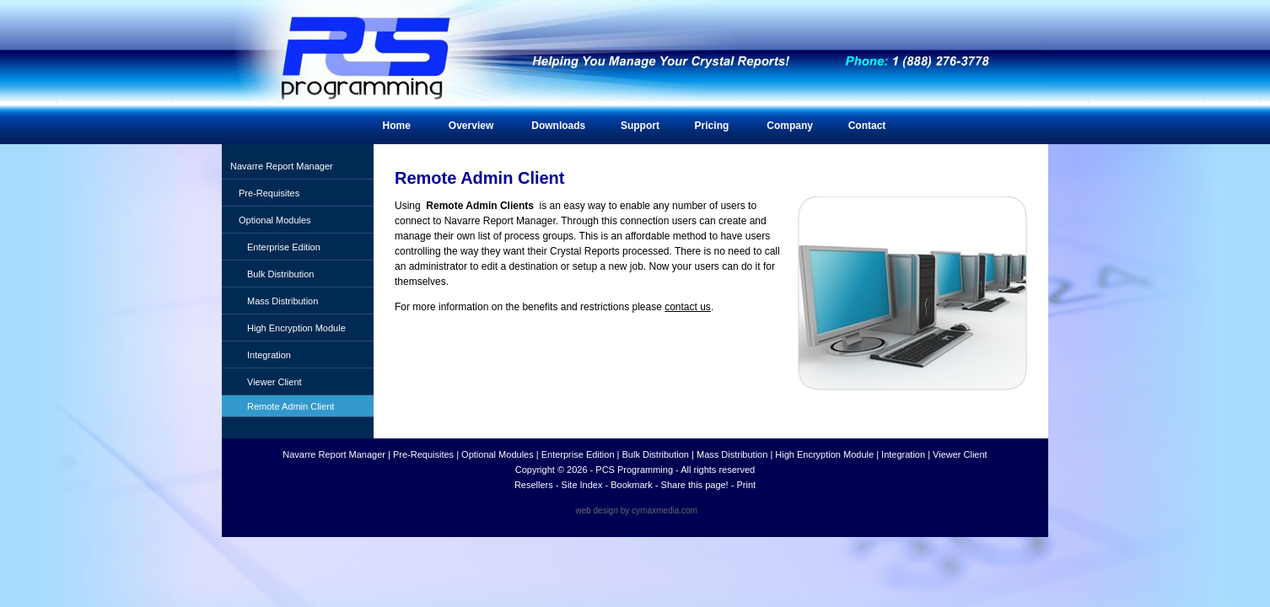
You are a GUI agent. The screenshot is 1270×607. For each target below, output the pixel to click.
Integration (269, 355)
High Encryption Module (296, 328)
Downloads (558, 126)
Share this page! (695, 485)
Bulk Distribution (280, 274)
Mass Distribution (282, 301)
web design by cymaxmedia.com (636, 510)
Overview (471, 126)
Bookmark (632, 485)
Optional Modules (275, 220)
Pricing (712, 126)
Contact (867, 126)
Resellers (533, 485)
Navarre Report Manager (281, 166)
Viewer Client (274, 382)
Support (640, 126)
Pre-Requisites (269, 193)
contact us (688, 307)
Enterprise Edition (283, 247)
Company (790, 126)
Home (397, 126)
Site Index (582, 485)
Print (746, 485)
